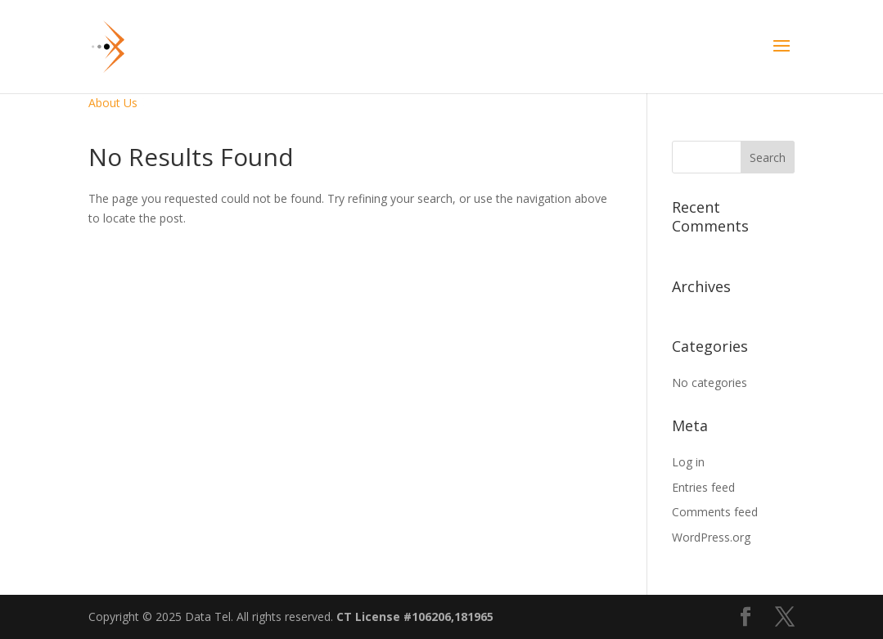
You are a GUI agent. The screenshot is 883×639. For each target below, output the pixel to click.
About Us (112, 102)
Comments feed (715, 512)
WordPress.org (711, 537)
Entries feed (703, 487)
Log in (688, 462)
